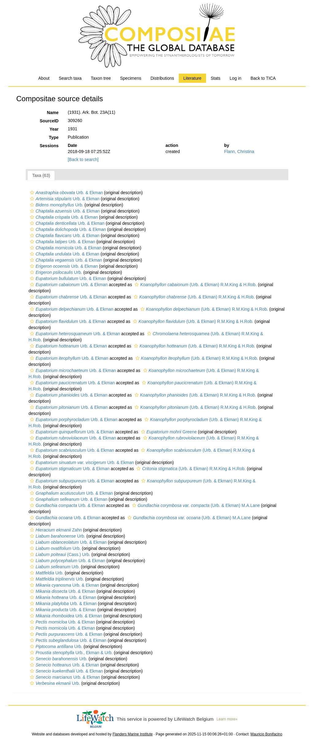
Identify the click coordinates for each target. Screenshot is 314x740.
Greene (168, 431)
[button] (32, 192)
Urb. (56, 204)
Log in (235, 78)
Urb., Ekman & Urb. (71, 652)
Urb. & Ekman (66, 192)
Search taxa (70, 78)
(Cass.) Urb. (59, 554)
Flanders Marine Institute (133, 734)
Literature (192, 78)
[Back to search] (83, 159)
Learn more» (226, 719)
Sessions (49, 145)
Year (54, 129)
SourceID (49, 120)
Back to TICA (263, 78)
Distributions (162, 78)
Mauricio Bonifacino (266, 734)
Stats (215, 78)
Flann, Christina (239, 151)
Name (53, 112)
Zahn (55, 529)
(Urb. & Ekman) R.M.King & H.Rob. (195, 284)
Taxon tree (101, 78)
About (44, 78)
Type (54, 137)
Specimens (130, 78)
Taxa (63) (41, 175)
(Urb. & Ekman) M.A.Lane (195, 505)
